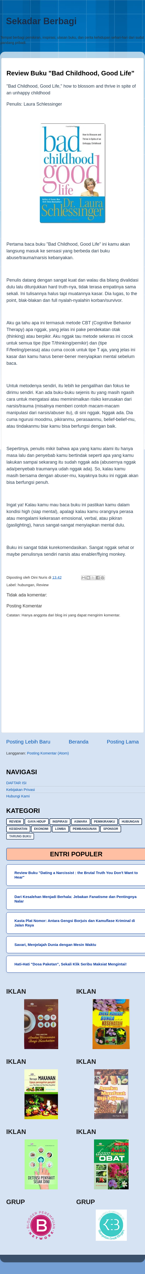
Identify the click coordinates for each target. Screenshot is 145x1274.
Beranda (78, 741)
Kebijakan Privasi (20, 789)
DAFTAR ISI (16, 783)
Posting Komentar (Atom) (48, 753)
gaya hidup (37, 821)
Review (42, 585)
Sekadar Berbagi (41, 21)
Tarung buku (20, 836)
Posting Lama (123, 741)
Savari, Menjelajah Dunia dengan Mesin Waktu (55, 944)
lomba (60, 829)
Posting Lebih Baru (28, 741)
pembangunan (85, 829)
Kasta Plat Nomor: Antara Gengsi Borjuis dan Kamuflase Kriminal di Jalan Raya (74, 922)
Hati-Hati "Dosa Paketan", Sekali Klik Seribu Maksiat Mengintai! (70, 964)
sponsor (110, 829)
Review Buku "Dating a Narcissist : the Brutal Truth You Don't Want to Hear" (76, 875)
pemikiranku (104, 821)
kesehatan (18, 829)
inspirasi (59, 821)
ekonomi (41, 829)
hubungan (26, 585)
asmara (80, 821)
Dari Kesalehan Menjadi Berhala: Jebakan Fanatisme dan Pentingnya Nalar (75, 899)
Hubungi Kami (18, 796)
